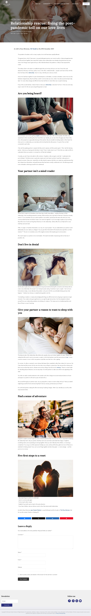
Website (20, 567)
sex (67, 357)
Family (22, 33)
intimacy (59, 367)
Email (20, 560)
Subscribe (6, 605)
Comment (21, 534)
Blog (15, 19)
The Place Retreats (65, 510)
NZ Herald (33, 49)
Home (12, 19)
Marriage (26, 33)
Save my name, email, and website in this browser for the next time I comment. (38, 574)
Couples (18, 19)
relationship (31, 73)
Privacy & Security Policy (60, 613)
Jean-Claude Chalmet (36, 510)
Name (20, 552)
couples (37, 135)
